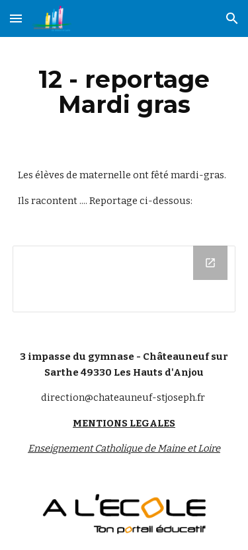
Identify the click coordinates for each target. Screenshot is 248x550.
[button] (16, 18)
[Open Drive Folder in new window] (210, 263)
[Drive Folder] (124, 279)
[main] (124, 92)
